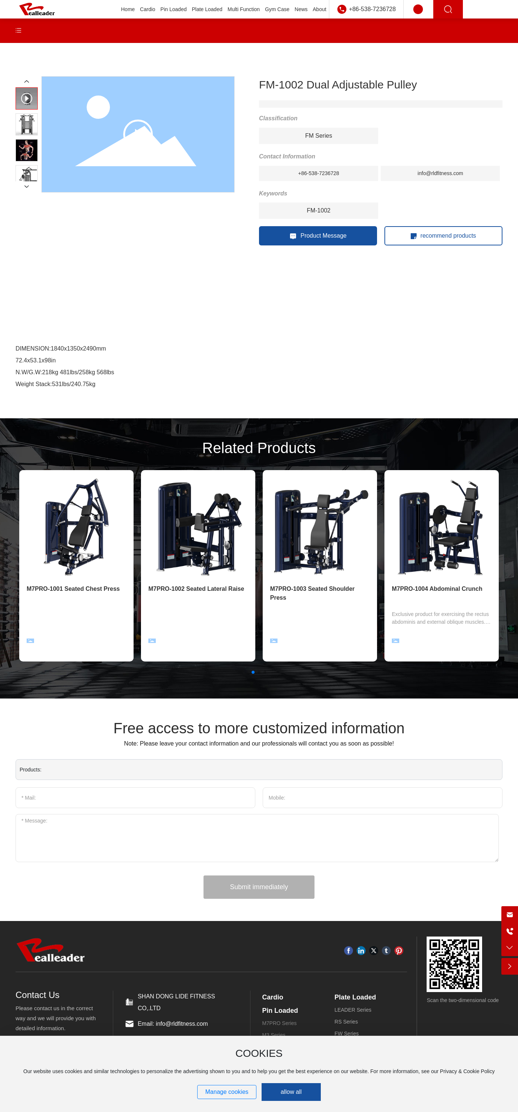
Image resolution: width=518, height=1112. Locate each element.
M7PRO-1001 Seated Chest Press (73, 589)
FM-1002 (318, 210)
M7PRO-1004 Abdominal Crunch (437, 589)
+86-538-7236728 (372, 9)
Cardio (272, 997)
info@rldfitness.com (440, 173)
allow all (291, 1092)
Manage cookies (227, 1092)
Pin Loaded (280, 1010)
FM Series (318, 136)
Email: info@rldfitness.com (173, 1024)
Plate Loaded (355, 997)
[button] (253, 672)
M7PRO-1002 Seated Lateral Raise (196, 589)
